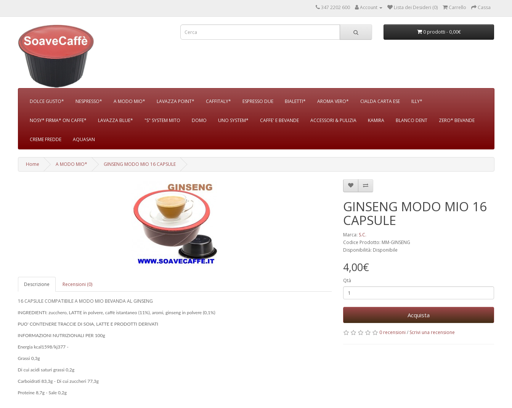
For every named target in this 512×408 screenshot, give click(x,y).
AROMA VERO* (333, 101)
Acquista (419, 315)
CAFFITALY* (218, 101)
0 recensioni (392, 332)
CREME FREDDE (45, 139)
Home (32, 164)
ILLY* (416, 101)
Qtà (347, 280)
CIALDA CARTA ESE (380, 101)
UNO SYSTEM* (233, 120)
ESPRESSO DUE (257, 101)
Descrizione (37, 284)
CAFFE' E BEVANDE (279, 120)
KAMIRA (376, 120)
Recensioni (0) (77, 284)
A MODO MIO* (129, 101)
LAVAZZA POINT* (175, 101)
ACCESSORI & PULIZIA (333, 120)
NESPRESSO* (88, 101)
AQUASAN (84, 139)
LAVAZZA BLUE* (115, 120)
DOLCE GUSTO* (47, 101)
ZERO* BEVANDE (457, 120)
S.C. (362, 234)
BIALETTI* (295, 101)
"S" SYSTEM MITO (162, 120)
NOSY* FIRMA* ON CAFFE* (58, 120)
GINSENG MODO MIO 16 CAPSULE (140, 164)
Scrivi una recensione (432, 332)
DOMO (199, 120)
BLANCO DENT (411, 120)
